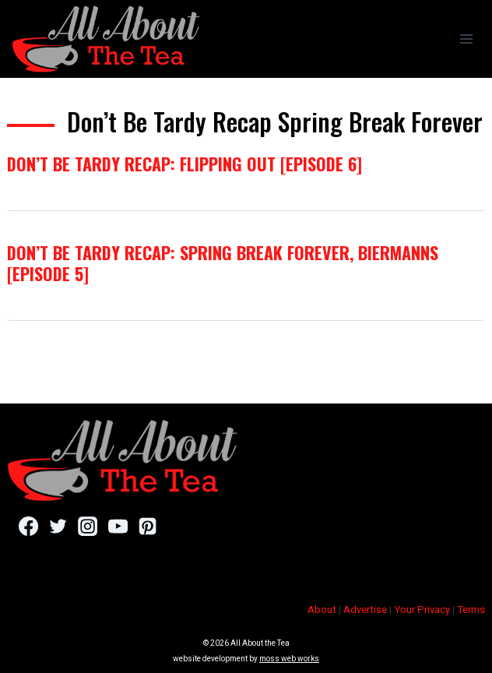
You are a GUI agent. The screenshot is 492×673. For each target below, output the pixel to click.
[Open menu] (466, 38)
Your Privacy (422, 609)
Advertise (365, 609)
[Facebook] (28, 526)
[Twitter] (58, 526)
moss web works (289, 658)
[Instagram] (87, 526)
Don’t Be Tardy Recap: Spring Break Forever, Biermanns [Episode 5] (222, 262)
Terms (471, 609)
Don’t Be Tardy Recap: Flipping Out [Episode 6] (184, 163)
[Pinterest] (147, 526)
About (322, 609)
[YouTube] (118, 526)
